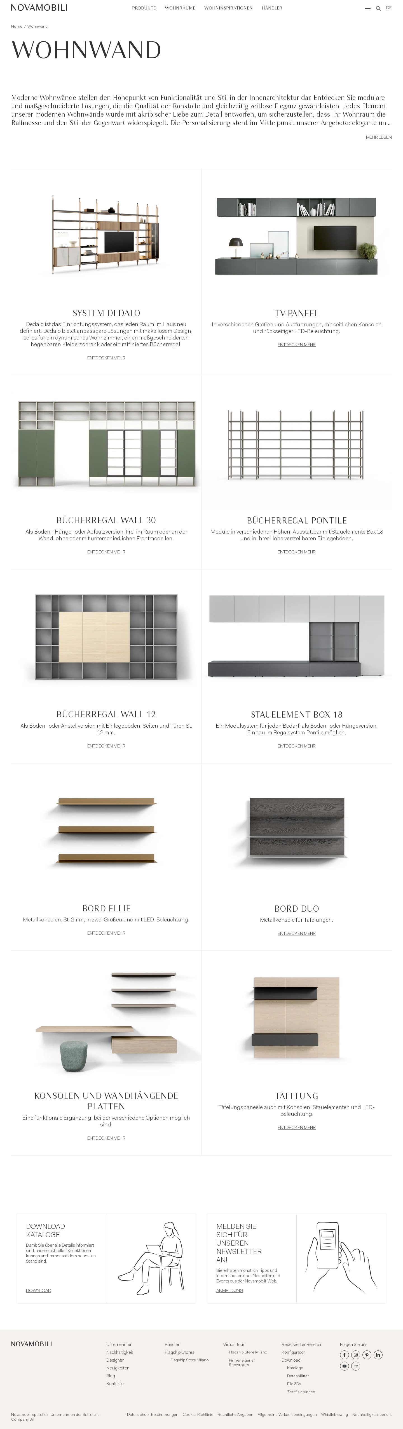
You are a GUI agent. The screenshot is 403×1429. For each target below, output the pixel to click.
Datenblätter (298, 1376)
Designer (115, 1360)
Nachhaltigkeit (119, 1352)
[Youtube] (344, 1366)
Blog (110, 1376)
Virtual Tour (233, 1345)
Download (291, 1360)
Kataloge (295, 1368)
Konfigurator (293, 1352)
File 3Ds (294, 1384)
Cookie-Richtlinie (198, 1415)
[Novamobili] (39, 8)
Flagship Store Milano (189, 1360)
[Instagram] (355, 1354)
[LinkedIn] (378, 1354)
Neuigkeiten (117, 1368)
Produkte (144, 8)
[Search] (378, 8)
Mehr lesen (379, 137)
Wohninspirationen (228, 8)
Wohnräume (180, 8)
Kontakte (115, 1384)
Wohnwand (37, 27)
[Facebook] (344, 1354)
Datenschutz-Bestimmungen (152, 1415)
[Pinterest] (366, 1354)
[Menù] (368, 8)
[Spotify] (355, 1366)
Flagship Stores (180, 1352)
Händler (272, 8)
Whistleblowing (334, 1415)
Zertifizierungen (301, 1392)
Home (16, 27)
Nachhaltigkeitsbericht (372, 1415)
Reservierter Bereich (301, 1345)
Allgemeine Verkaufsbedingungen (287, 1415)
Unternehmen (119, 1345)
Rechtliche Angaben (235, 1415)
